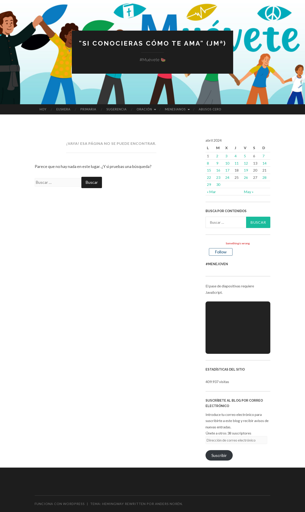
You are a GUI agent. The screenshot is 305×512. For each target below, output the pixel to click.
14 (264, 163)
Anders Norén (168, 504)
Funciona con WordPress (60, 504)
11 (237, 163)
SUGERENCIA (117, 109)
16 (218, 170)
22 (209, 177)
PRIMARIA (88, 109)
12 (246, 163)
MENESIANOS (175, 109)
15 (209, 170)
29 (209, 184)
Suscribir (219, 455)
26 (246, 177)
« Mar (211, 191)
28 (264, 177)
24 (227, 177)
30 (218, 184)
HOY (43, 109)
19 (246, 170)
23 (218, 177)
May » (249, 191)
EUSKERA (63, 109)
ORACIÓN (144, 109)
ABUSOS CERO (210, 109)
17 (227, 170)
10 (227, 163)
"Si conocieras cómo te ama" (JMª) (152, 43)
